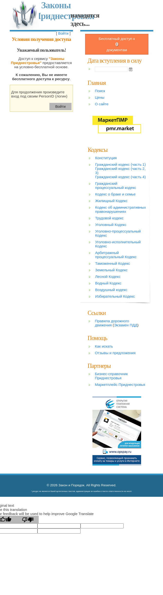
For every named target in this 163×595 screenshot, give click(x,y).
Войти (63, 33)
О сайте (102, 104)
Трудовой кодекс (109, 218)
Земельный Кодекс (111, 270)
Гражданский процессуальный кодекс (115, 185)
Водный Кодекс (108, 283)
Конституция (106, 158)
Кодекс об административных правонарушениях (120, 209)
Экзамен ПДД (125, 325)
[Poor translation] (28, 519)
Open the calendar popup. (130, 69)
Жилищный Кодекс (111, 201)
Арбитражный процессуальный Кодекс (116, 255)
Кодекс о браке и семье (115, 194)
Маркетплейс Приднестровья (120, 384)
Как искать (104, 346)
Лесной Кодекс (107, 276)
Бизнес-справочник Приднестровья (111, 376)
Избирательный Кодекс (115, 296)
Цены (99, 97)
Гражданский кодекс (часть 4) (120, 177)
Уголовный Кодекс (111, 225)
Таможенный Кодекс (112, 263)
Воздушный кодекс (111, 290)
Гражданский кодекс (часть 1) (120, 164)
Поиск (100, 91)
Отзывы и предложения (115, 353)
